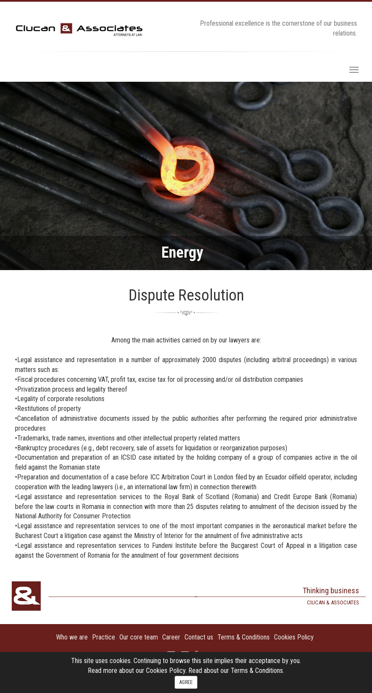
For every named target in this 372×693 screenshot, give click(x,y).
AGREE (186, 682)
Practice (103, 637)
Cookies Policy (294, 637)
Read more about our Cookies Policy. (138, 670)
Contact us (199, 637)
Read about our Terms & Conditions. (236, 670)
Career (171, 637)
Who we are (72, 637)
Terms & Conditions (243, 637)
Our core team (138, 637)
